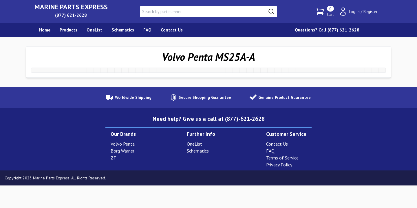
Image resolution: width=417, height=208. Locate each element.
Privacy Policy (279, 165)
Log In (354, 11)
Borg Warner (122, 151)
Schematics (198, 151)
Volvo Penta (123, 144)
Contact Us (277, 144)
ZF (113, 158)
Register (370, 11)
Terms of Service (282, 158)
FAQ (270, 151)
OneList (194, 144)
